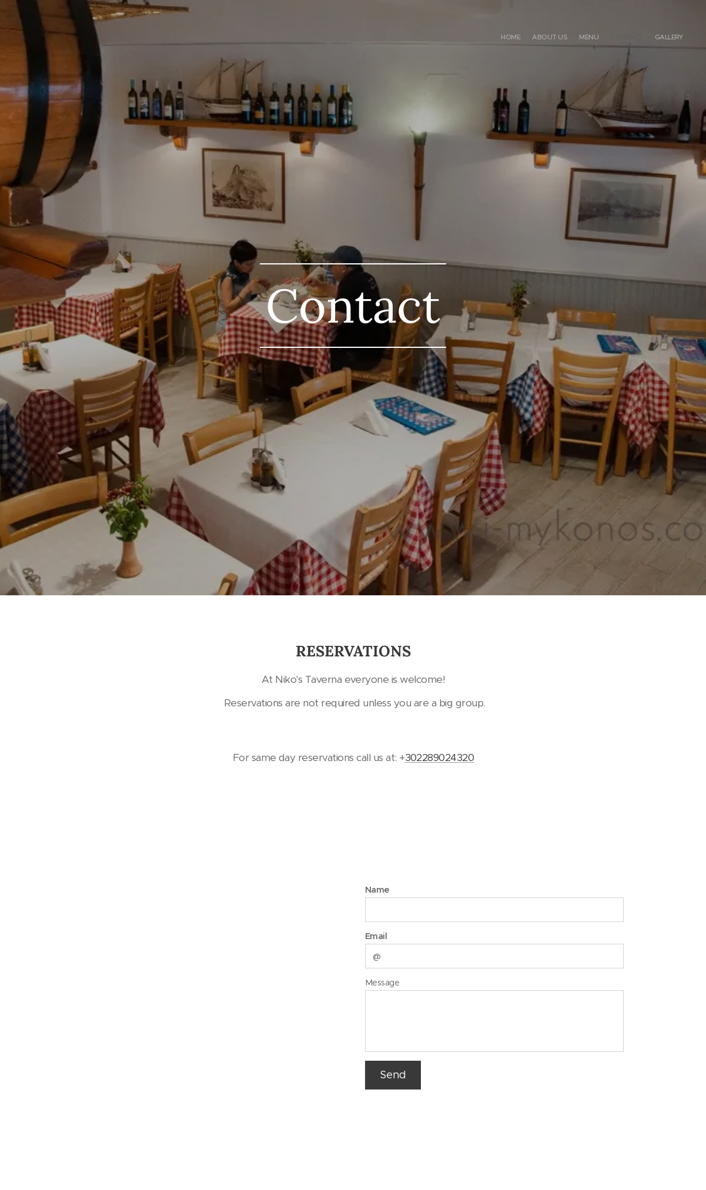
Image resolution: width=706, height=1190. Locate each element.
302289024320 (439, 756)
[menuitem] (637, 38)
